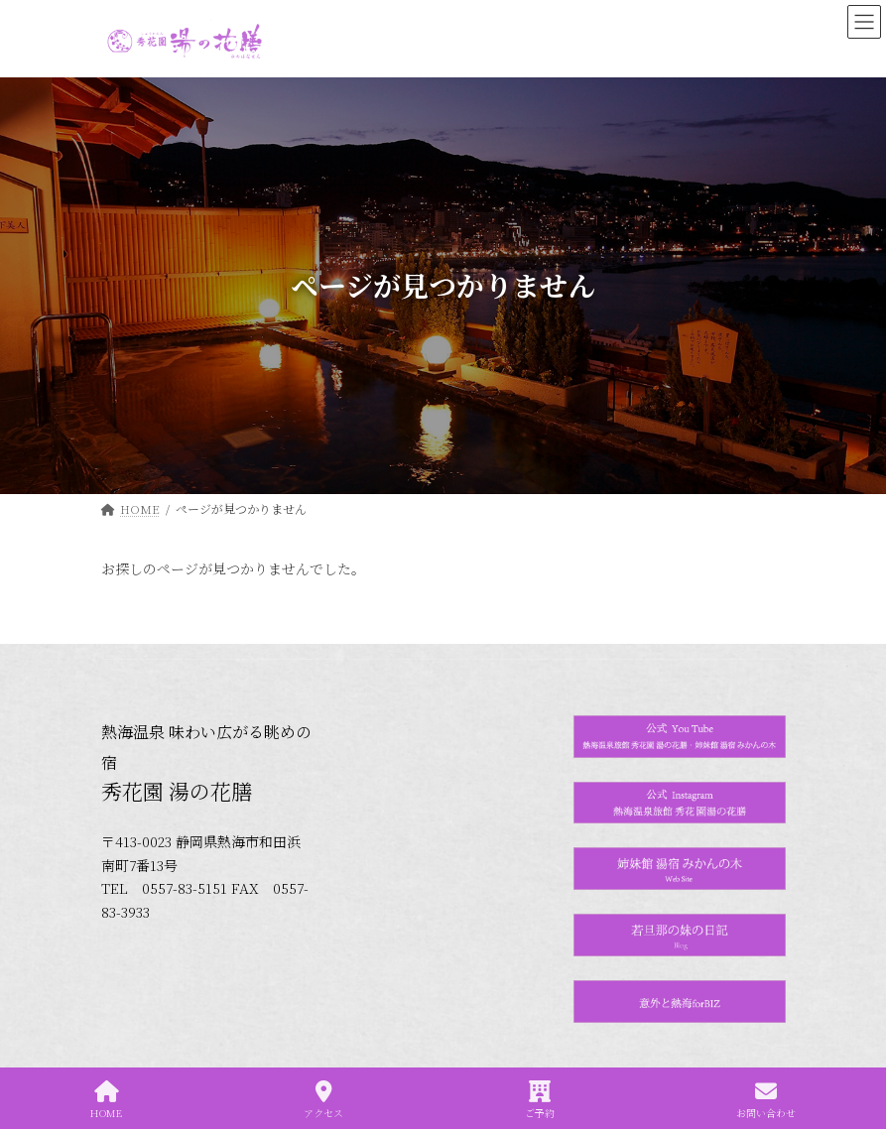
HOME (106, 1099)
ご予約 (540, 1099)
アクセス (323, 1099)
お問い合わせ (766, 1099)
